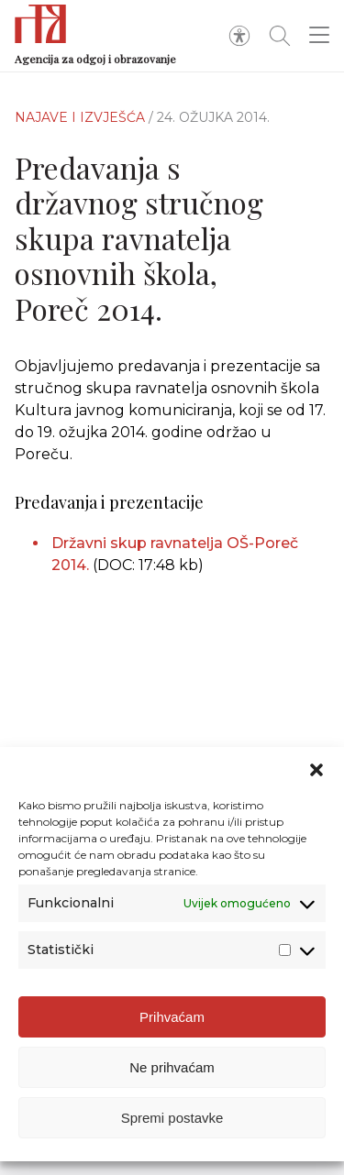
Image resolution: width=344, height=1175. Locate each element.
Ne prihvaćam (172, 1067)
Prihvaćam (172, 1017)
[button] (316, 770)
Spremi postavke (172, 1118)
